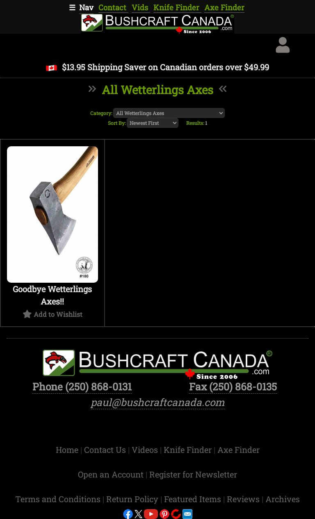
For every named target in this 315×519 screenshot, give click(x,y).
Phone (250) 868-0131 (82, 386)
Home (68, 449)
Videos (146, 449)
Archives (282, 499)
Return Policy (133, 499)
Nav (86, 7)
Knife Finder (177, 7)
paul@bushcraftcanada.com (158, 402)
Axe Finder (224, 7)
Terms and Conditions (59, 499)
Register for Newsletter (193, 474)
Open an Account (111, 474)
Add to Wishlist (58, 314)
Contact (113, 7)
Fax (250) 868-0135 (233, 386)
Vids (141, 7)
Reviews (244, 499)
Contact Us (106, 449)
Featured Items (193, 499)
